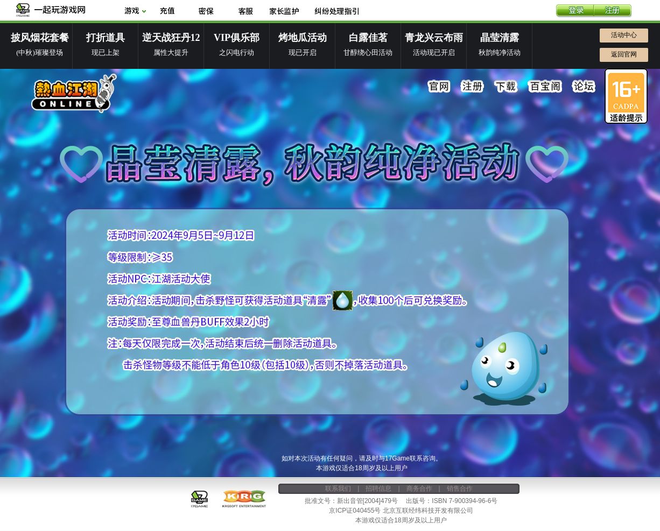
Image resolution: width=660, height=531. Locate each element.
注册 (612, 11)
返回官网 (624, 54)
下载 (506, 87)
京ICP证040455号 (355, 510)
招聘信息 (378, 488)
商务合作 (419, 488)
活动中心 (624, 35)
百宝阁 (545, 87)
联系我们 (338, 488)
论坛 (583, 87)
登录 (575, 11)
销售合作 (460, 488)
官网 (439, 87)
